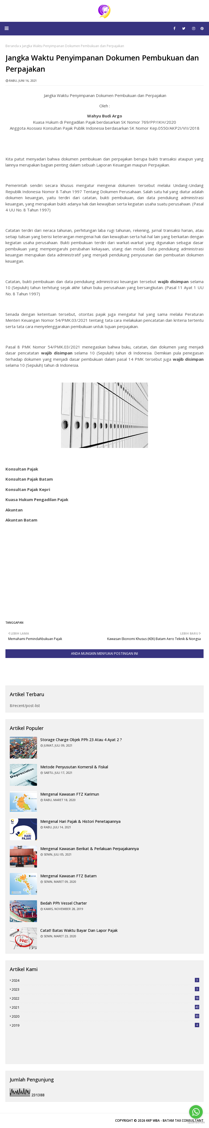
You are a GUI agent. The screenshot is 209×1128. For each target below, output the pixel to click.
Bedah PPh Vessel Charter (63, 903)
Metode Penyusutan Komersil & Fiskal (74, 766)
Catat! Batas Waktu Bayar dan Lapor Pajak (79, 930)
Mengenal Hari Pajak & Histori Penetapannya (80, 821)
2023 (105, 989)
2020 (105, 1016)
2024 (105, 980)
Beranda (12, 46)
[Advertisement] (104, 575)
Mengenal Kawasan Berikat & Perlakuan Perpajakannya (89, 848)
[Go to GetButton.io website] (196, 1122)
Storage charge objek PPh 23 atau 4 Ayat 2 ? (81, 739)
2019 (105, 1025)
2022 (105, 998)
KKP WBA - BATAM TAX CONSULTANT (175, 1120)
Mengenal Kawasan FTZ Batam (68, 875)
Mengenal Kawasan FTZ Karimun (69, 794)
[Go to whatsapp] (196, 1112)
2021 (105, 1007)
